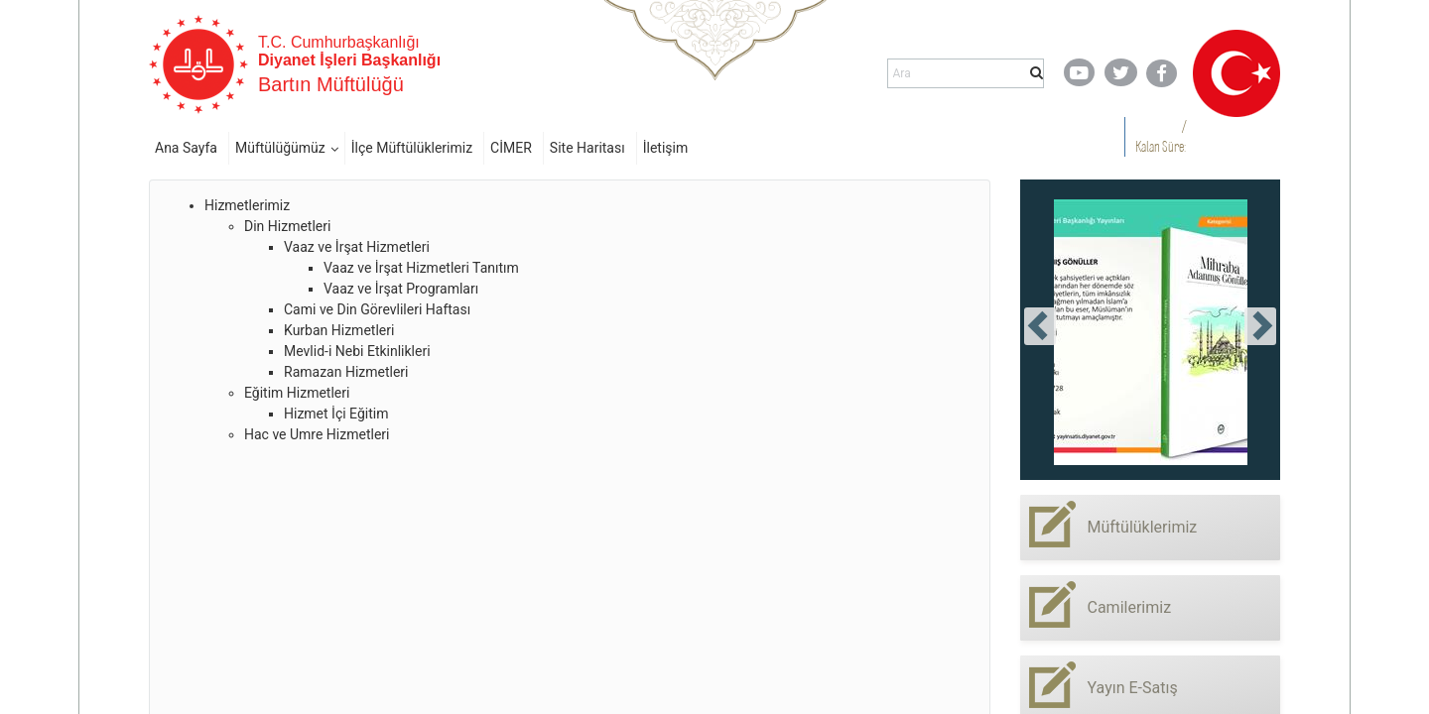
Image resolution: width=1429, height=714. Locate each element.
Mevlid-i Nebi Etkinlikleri (357, 351)
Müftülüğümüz (280, 148)
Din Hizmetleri (287, 226)
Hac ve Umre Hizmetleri (316, 434)
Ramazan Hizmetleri (346, 372)
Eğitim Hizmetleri (296, 393)
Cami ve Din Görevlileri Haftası (377, 309)
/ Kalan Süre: (1160, 136)
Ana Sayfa (186, 148)
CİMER (511, 148)
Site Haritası (587, 148)
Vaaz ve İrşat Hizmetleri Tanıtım (421, 268)
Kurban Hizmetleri (339, 330)
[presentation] (1040, 326)
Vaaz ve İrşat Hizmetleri (357, 247)
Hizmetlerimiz (247, 205)
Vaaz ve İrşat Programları (401, 289)
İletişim (666, 148)
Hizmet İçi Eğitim (336, 413)
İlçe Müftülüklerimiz (411, 148)
